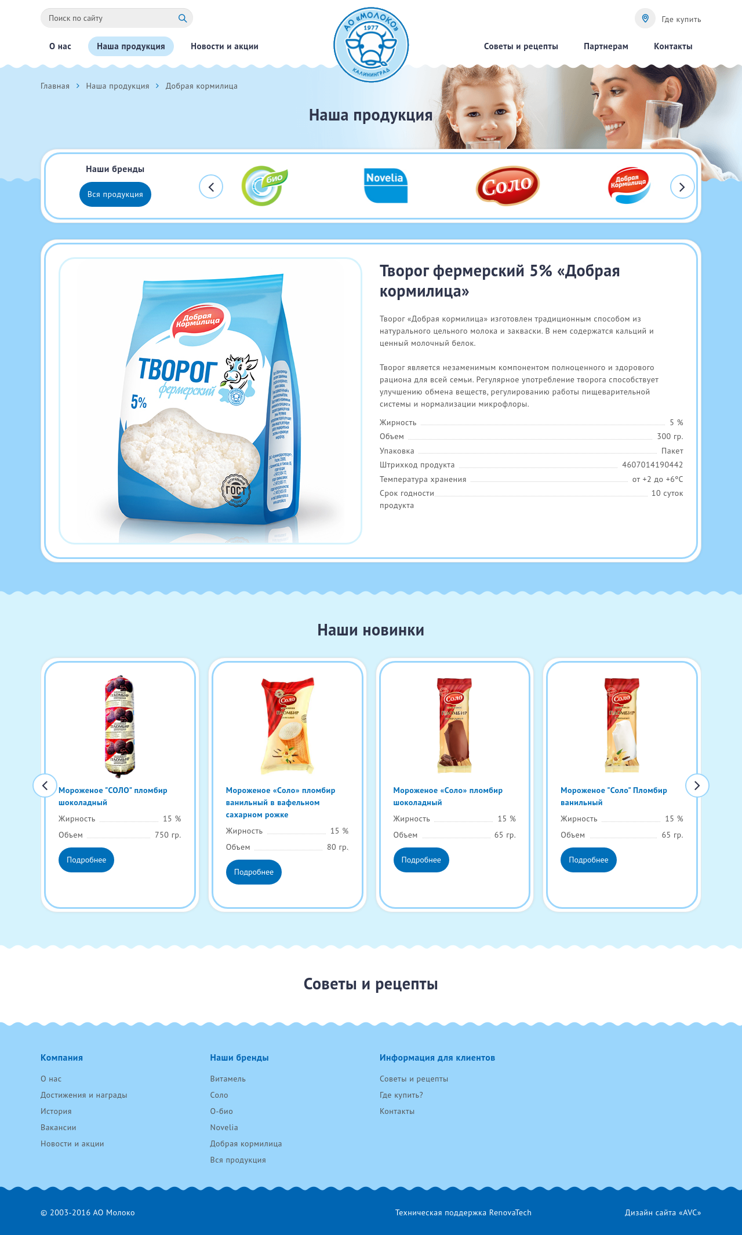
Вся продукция (116, 194)
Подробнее (86, 859)
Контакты (397, 1111)
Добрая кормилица (246, 1143)
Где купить (681, 19)
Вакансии (59, 1127)
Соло (219, 1095)
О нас (51, 1078)
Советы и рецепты (414, 1078)
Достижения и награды (84, 1095)
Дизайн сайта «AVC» (663, 1212)
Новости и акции (72, 1143)
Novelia (224, 1127)
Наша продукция (118, 86)
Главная (55, 86)
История (56, 1111)
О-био (222, 1111)
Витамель (228, 1078)
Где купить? (401, 1095)
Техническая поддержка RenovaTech (463, 1212)
